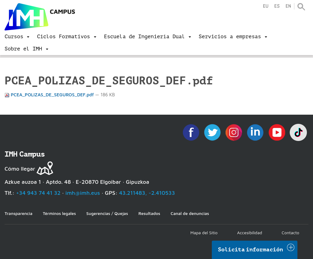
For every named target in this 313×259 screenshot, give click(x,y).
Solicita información (250, 249)
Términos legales (59, 213)
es (277, 6)
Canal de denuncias (190, 213)
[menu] (17, 37)
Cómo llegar (20, 168)
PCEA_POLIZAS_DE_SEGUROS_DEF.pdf (50, 94)
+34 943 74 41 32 (38, 193)
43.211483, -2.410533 (147, 193)
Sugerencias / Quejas (107, 213)
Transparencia (18, 213)
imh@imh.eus (82, 193)
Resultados (149, 213)
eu (265, 6)
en (288, 6)
